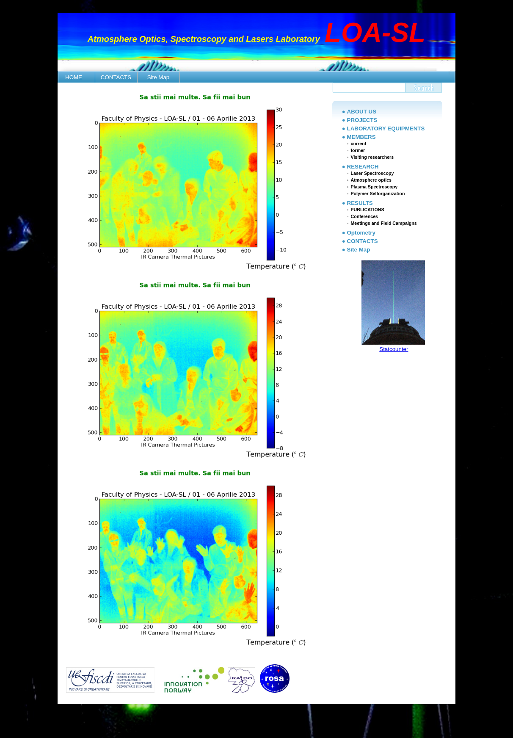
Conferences (364, 216)
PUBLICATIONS (367, 209)
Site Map (158, 77)
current (358, 143)
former (357, 150)
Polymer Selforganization (377, 193)
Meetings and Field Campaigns (383, 223)
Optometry (361, 232)
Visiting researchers (372, 157)
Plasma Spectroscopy (373, 186)
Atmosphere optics (371, 179)
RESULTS (360, 203)
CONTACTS (116, 77)
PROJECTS (362, 120)
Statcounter (393, 349)
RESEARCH (363, 166)
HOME (73, 77)
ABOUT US (362, 111)
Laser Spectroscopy (372, 173)
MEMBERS (361, 137)
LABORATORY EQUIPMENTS (386, 128)
